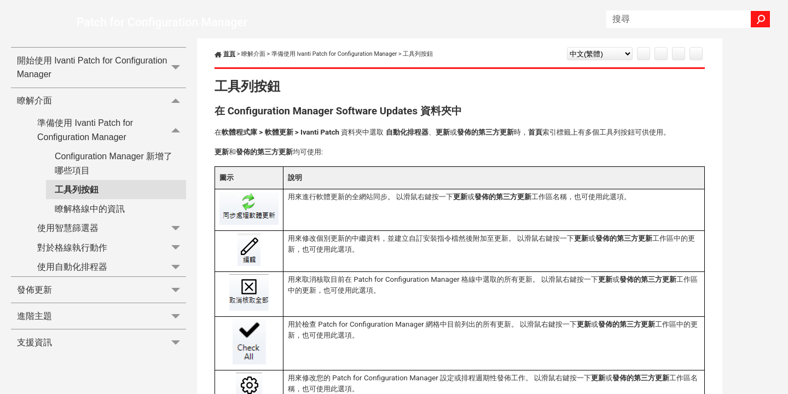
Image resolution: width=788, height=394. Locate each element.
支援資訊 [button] (101, 342)
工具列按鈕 (77, 189)
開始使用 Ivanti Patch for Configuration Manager (101, 68)
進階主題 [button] (101, 316)
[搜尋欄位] (688, 19)
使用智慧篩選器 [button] (111, 228)
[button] (760, 19)
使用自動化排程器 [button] (111, 266)
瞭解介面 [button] (101, 101)
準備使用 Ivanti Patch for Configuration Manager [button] (111, 130)
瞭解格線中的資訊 (90, 208)
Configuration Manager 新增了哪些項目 (113, 163)
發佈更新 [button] (101, 290)
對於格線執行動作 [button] (111, 247)
